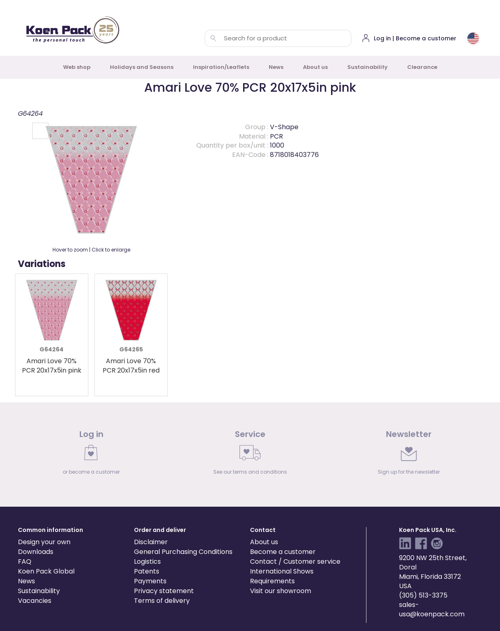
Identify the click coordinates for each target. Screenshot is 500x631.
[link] (91, 454)
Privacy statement (164, 591)
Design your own (44, 542)
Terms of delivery (162, 600)
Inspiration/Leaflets (221, 67)
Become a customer (283, 551)
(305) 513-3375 (423, 595)
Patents (146, 571)
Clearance (422, 67)
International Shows (282, 571)
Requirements (272, 581)
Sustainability (367, 67)
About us (315, 67)
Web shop (76, 67)
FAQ (24, 561)
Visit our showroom (280, 591)
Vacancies (34, 600)
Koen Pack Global (46, 571)
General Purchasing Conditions (183, 551)
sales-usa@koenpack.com (432, 609)
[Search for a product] (213, 38)
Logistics (147, 561)
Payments (150, 581)
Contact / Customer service (295, 561)
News (276, 67)
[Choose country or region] (473, 38)
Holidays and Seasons (141, 67)
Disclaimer (151, 542)
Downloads (35, 551)
